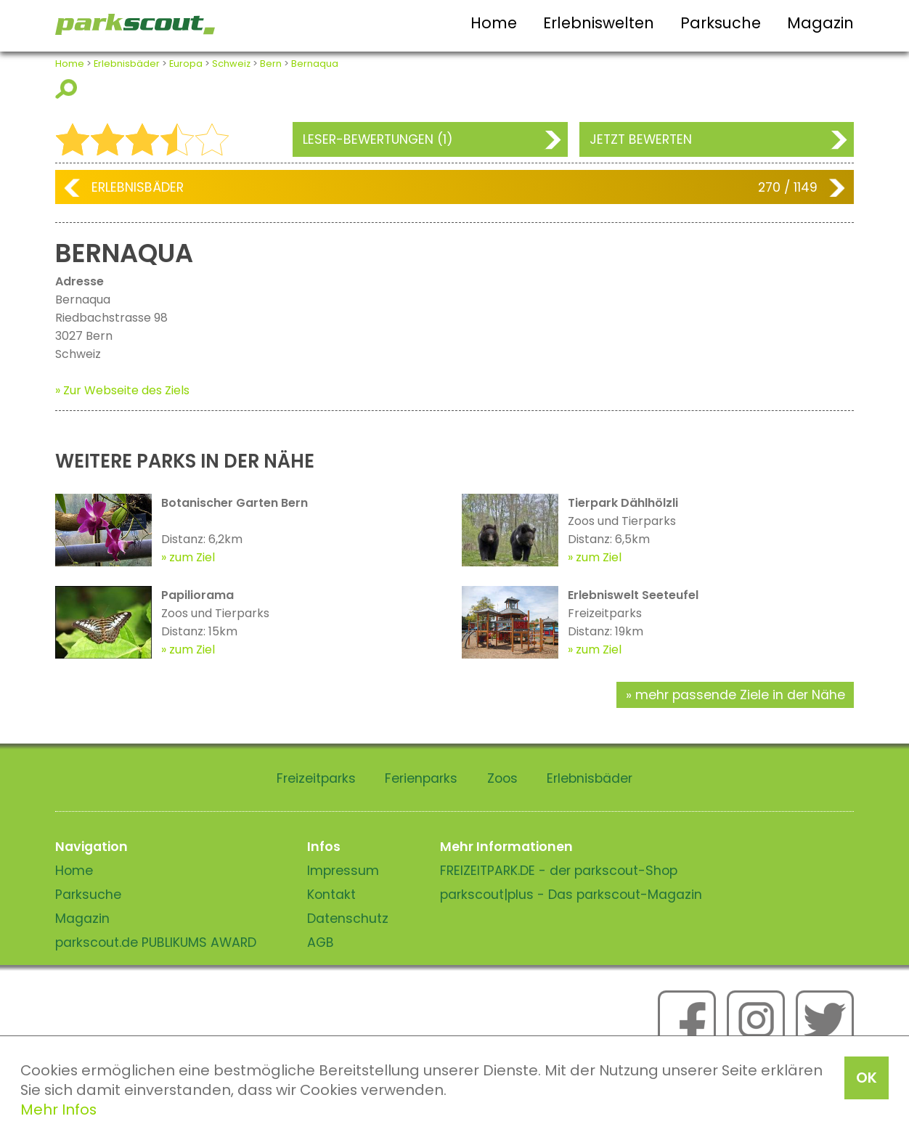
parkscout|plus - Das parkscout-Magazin (571, 894)
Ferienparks (421, 778)
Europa (186, 63)
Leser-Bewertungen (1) (378, 139)
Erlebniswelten (598, 22)
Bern (271, 63)
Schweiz (231, 63)
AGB (320, 942)
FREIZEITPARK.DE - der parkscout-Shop (558, 870)
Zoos (502, 778)
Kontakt (331, 894)
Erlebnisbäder (127, 63)
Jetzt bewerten (641, 139)
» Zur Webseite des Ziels (122, 390)
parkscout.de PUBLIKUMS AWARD (155, 942)
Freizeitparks (316, 778)
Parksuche (720, 22)
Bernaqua (314, 63)
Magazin (820, 22)
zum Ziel (192, 557)
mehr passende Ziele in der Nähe (740, 695)
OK (866, 1077)
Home (493, 22)
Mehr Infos (58, 1109)
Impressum (343, 870)
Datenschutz (347, 918)
